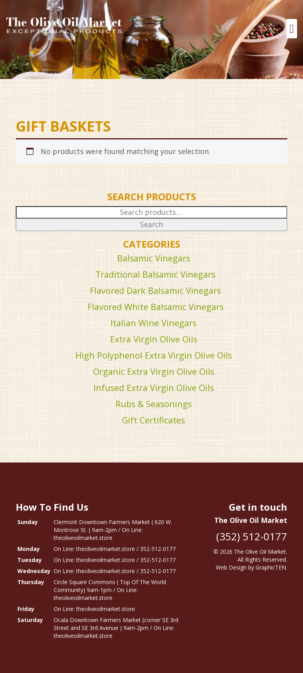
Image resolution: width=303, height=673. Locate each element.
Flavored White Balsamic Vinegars (156, 306)
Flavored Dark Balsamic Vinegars (155, 290)
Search (151, 224)
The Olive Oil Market (260, 551)
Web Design (231, 567)
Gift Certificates (153, 420)
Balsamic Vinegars (153, 258)
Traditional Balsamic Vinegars (155, 274)
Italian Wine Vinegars (153, 323)
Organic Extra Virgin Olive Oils (153, 371)
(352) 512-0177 (251, 536)
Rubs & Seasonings (154, 404)
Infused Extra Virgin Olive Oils (154, 387)
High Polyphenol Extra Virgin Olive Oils (153, 355)
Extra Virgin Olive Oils (153, 339)
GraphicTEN (271, 567)
